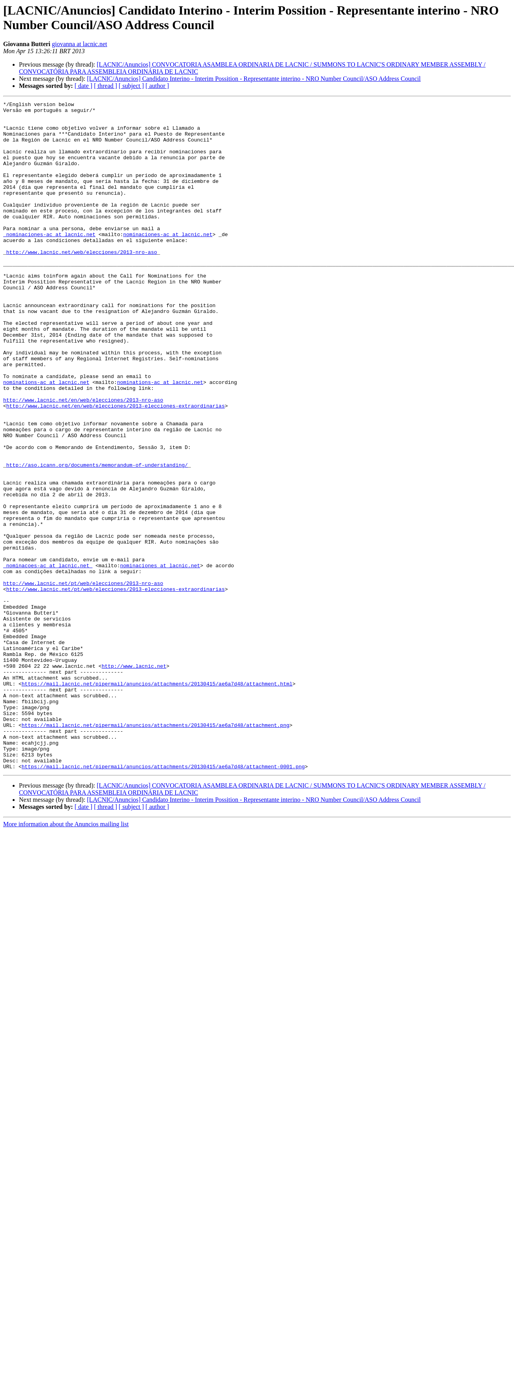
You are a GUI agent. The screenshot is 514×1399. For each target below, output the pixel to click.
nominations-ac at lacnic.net (46, 438)
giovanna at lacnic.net (79, 44)
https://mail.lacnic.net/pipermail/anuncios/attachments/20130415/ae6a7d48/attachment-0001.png (163, 899)
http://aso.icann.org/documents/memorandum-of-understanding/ (97, 538)
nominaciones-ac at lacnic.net (167, 261)
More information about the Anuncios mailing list (66, 957)
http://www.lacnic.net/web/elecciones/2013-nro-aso (81, 282)
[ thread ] (105, 85)
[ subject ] (131, 85)
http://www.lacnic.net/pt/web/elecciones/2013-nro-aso (83, 680)
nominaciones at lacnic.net (160, 658)
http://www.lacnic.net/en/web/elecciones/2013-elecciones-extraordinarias (115, 467)
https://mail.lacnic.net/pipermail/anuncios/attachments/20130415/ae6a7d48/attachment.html (157, 800)
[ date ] (83, 85)
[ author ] (157, 85)
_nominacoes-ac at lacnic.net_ (47, 658)
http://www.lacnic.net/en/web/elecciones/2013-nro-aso (83, 460)
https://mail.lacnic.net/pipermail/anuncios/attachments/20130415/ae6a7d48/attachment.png (156, 850)
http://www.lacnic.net (134, 779)
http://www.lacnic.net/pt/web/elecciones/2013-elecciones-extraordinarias (115, 687)
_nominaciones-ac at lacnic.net (49, 261)
